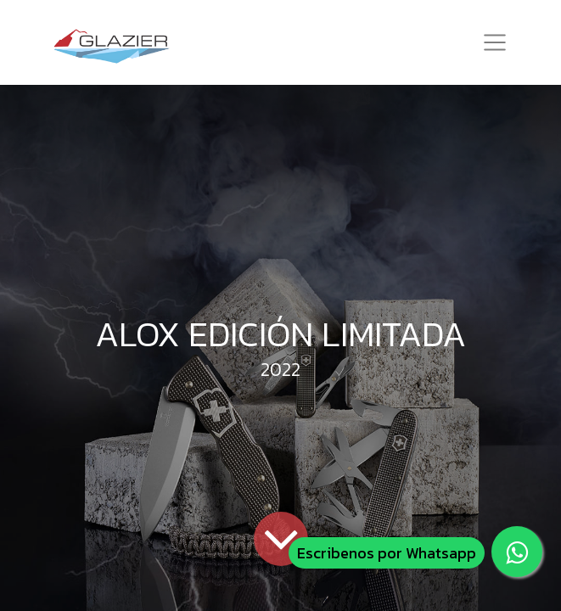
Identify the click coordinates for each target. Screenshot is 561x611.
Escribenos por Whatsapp (386, 552)
